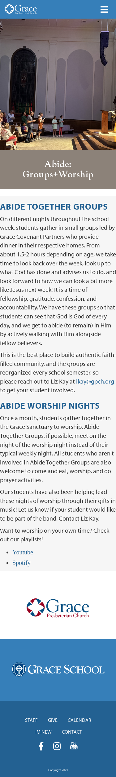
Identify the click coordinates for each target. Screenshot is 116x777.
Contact (72, 732)
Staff (31, 720)
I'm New (43, 732)
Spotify (21, 562)
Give (53, 720)
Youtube (22, 552)
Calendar (79, 720)
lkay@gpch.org (95, 381)
